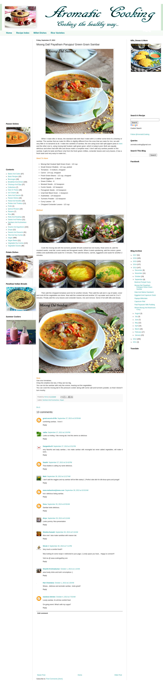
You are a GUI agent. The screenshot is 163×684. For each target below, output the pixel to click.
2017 (135, 255)
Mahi (44, 476)
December (139, 270)
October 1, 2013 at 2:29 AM (64, 583)
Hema (46, 397)
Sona (45, 504)
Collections (12, 187)
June (137, 320)
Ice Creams (12, 193)
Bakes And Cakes (14, 174)
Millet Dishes (40, 33)
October (138, 276)
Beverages (12, 179)
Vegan (62, 400)
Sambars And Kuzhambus (51, 400)
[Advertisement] (17, 79)
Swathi (45, 462)
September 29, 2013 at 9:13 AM (59, 518)
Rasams (11, 211)
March (137, 329)
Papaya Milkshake (141, 298)
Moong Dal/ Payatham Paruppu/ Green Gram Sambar (143, 287)
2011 (135, 342)
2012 (135, 339)
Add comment (42, 613)
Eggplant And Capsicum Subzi (145, 295)
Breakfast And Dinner (15, 182)
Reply (45, 425)
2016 (135, 258)
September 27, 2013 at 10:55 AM (69, 418)
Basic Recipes (13, 176)
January (138, 335)
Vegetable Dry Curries (15, 243)
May (136, 323)
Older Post (118, 675)
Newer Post (41, 675)
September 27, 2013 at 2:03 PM (59, 432)
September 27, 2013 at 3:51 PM (64, 446)
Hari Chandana (48, 583)
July (136, 316)
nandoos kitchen (49, 597)
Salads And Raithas (15, 220)
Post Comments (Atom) (54, 679)
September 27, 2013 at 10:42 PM (60, 462)
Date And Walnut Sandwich (144, 292)
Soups (10, 230)
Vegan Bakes (12, 240)
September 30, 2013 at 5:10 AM (67, 532)
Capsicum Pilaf (140, 301)
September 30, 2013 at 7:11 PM (61, 546)
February (138, 332)
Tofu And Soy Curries (15, 235)
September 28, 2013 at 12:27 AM (58, 476)
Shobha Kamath (49, 532)
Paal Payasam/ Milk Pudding (145, 305)
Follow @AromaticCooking (140, 134)
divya (45, 518)
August (137, 313)
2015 (135, 261)
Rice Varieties (58, 33)
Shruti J (46, 546)
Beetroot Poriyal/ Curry (143, 282)
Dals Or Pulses (13, 190)
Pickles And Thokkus (15, 203)
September (139, 279)
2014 (135, 264)
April (136, 326)
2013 (135, 268)
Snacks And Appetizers (16, 227)
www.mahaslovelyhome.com (53, 490)
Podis (10, 206)
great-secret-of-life (50, 418)
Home (9, 33)
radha (45, 432)
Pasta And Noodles (14, 201)
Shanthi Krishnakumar (51, 569)
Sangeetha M (48, 446)
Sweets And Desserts (15, 232)
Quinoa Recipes (13, 209)
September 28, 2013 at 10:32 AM (76, 490)
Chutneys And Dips (14, 184)
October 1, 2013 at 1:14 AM (70, 569)
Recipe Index (22, 33)
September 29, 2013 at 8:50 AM (58, 504)
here (120, 144)
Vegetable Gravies (14, 246)
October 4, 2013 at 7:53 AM (65, 597)
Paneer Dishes (13, 198)
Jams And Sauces (14, 195)
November (139, 273)
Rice (9, 214)
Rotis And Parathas (15, 217)
